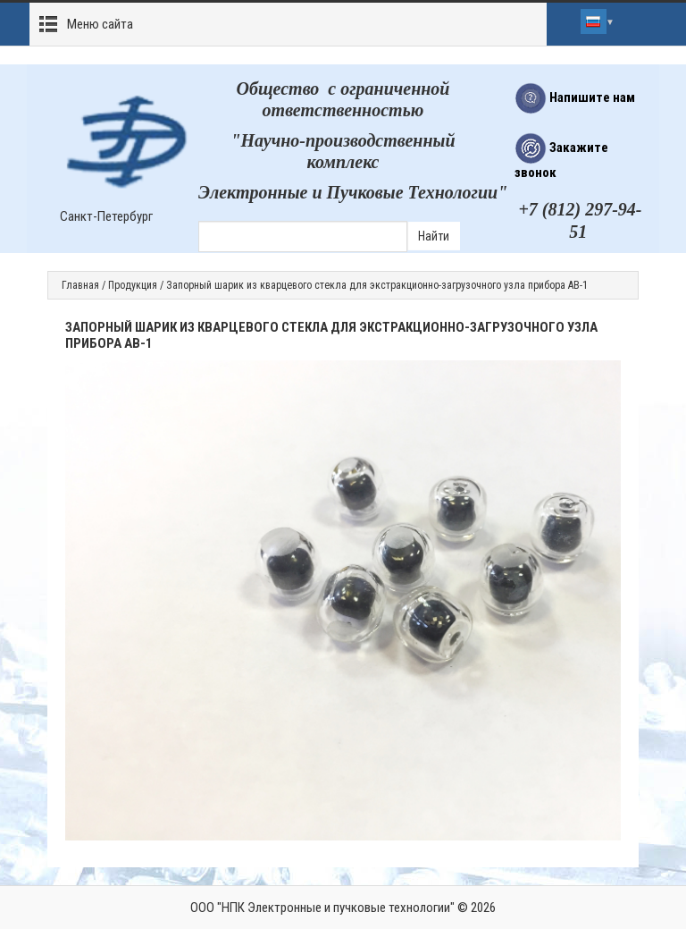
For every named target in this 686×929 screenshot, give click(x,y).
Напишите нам (574, 97)
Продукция (132, 285)
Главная (80, 285)
